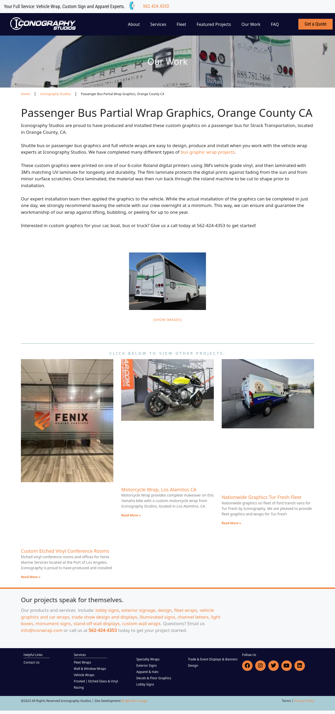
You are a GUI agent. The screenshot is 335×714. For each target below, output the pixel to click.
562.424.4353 (156, 6)
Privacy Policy (304, 701)
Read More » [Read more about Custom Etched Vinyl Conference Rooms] (31, 577)
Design (193, 665)
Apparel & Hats (147, 672)
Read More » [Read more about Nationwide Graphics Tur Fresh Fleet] (231, 523)
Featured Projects (214, 24)
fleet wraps (185, 610)
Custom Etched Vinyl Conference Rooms (65, 551)
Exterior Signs (146, 665)
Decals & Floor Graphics (153, 678)
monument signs (53, 623)
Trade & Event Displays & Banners (213, 659)
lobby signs (107, 610)
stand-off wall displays (96, 623)
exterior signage (138, 610)
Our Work (251, 24)
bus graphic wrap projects (207, 152)
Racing (79, 687)
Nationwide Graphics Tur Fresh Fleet (262, 497)
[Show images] (167, 319)
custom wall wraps (141, 623)
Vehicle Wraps (84, 675)
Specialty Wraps (148, 659)
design (165, 610)
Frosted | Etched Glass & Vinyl (96, 681)
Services (158, 24)
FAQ (275, 24)
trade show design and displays (104, 617)
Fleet (181, 24)
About (134, 24)
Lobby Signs (145, 684)
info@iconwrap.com (42, 630)
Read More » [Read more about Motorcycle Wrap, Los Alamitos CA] (131, 515)
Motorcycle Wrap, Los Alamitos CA (158, 489)
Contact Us (32, 662)
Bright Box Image (134, 701)
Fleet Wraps (82, 662)
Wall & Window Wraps (90, 668)
